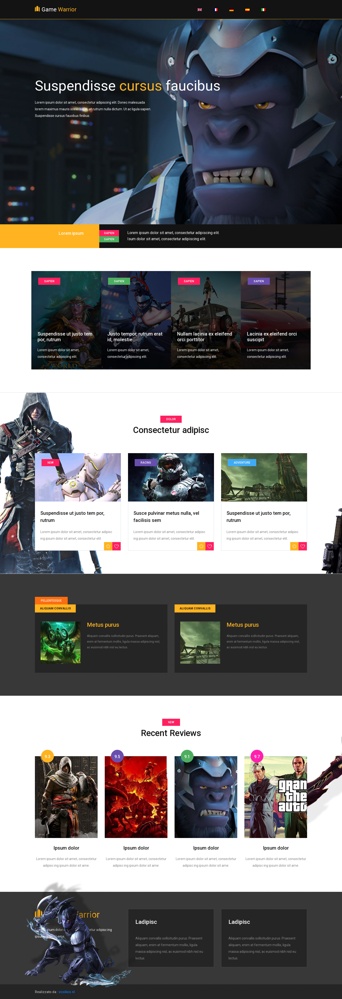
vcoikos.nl (67, 992)
